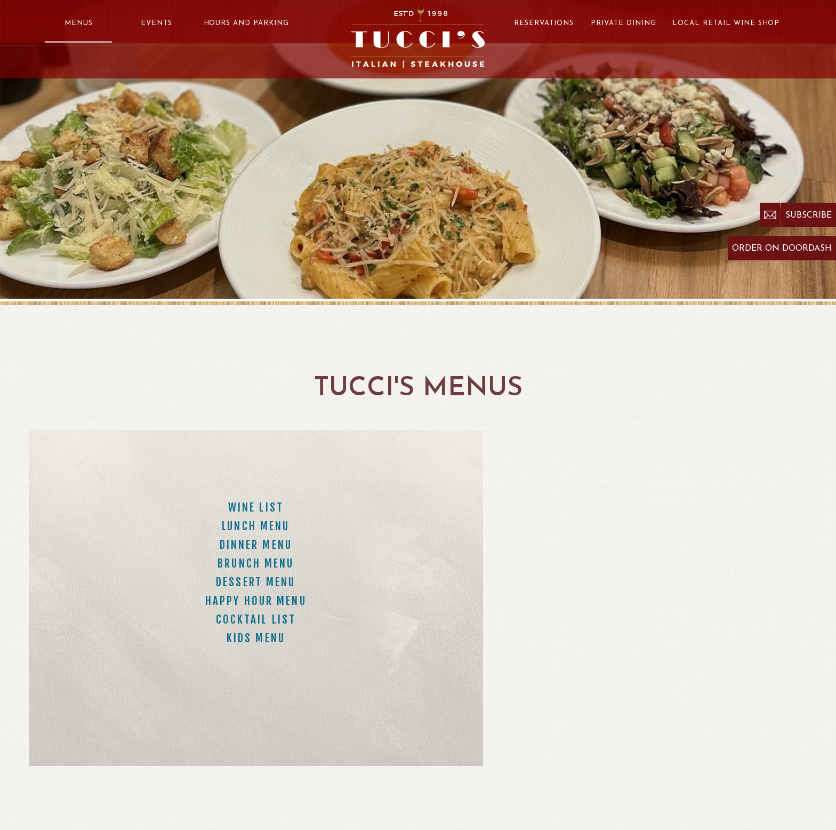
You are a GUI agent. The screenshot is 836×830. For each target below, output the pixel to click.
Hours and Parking (247, 23)
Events (156, 23)
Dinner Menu (256, 545)
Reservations (544, 23)
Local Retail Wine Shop (725, 23)
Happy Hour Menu (256, 601)
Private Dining (623, 23)
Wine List (256, 507)
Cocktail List (256, 619)
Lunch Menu (256, 526)
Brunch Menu (256, 563)
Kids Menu (256, 638)
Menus (79, 23)
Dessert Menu (255, 582)
